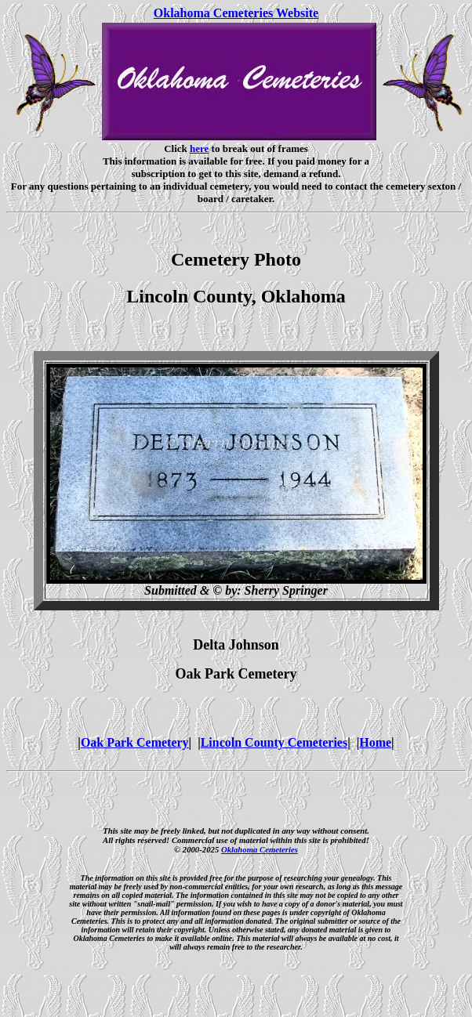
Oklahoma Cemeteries (259, 849)
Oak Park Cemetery (135, 742)
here (199, 148)
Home (375, 742)
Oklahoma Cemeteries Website (236, 13)
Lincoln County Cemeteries (274, 742)
